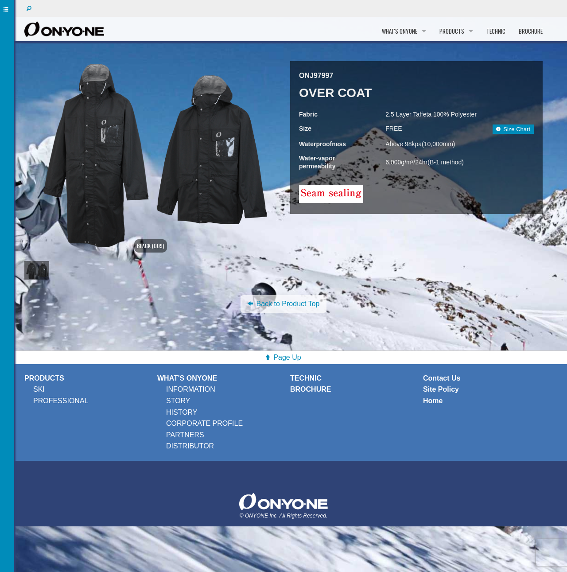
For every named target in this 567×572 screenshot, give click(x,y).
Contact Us (441, 378)
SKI (39, 389)
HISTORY (182, 412)
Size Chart (513, 129)
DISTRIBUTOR (190, 446)
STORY (178, 401)
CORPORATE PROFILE (204, 423)
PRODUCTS (451, 31)
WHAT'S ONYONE (399, 31)
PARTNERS (185, 435)
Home (433, 401)
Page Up (287, 357)
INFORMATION (190, 389)
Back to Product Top (284, 303)
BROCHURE (531, 31)
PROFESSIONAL (60, 401)
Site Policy (441, 389)
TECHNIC (495, 31)
